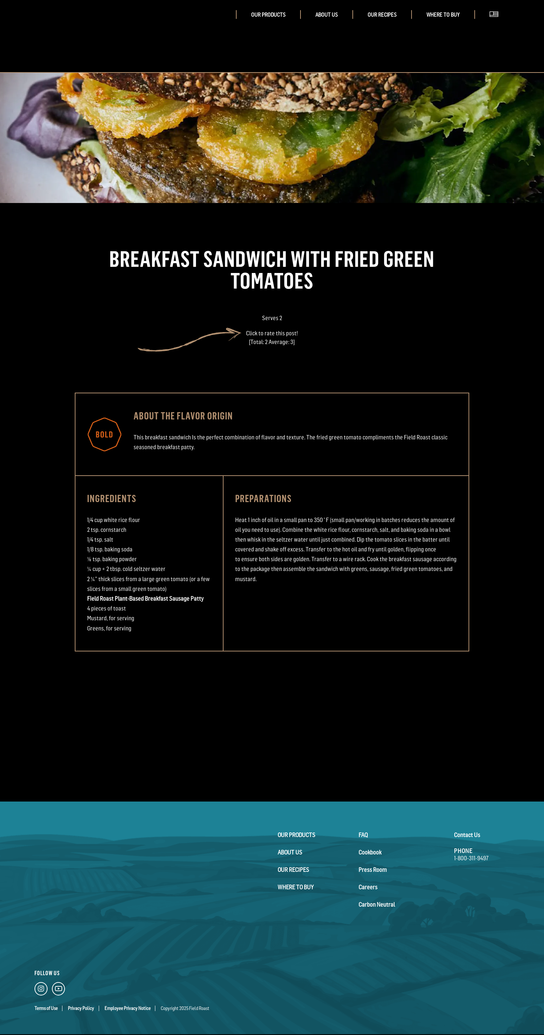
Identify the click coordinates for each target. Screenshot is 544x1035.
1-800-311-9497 (471, 858)
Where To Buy (443, 15)
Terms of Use (46, 1008)
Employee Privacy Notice (128, 1008)
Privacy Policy (81, 1008)
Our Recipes (382, 15)
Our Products (268, 15)
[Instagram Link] (41, 990)
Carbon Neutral (377, 904)
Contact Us (467, 835)
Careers (368, 887)
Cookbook (370, 852)
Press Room (373, 869)
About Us (326, 15)
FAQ (363, 835)
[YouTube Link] (58, 990)
